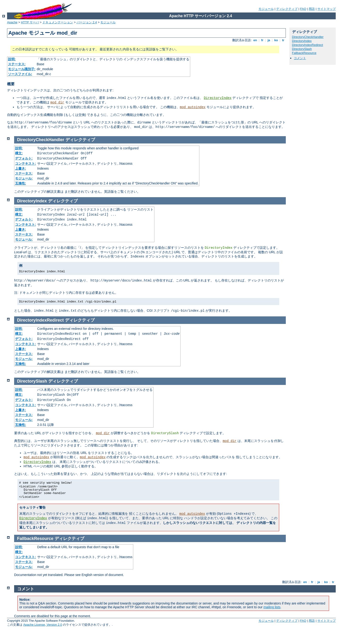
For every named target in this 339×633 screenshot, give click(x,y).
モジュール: (24, 178)
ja (269, 40)
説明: (12, 59)
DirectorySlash (302, 49)
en (255, 40)
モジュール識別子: (22, 69)
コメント (300, 58)
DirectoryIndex (218, 98)
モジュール (266, 9)
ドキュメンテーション (57, 22)
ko (276, 40)
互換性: (20, 183)
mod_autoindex (193, 107)
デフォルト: (24, 158)
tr (283, 40)
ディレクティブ (287, 9)
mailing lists (271, 607)
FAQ (303, 9)
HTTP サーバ (30, 22)
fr (262, 40)
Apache (12, 22)
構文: (19, 153)
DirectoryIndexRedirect (307, 45)
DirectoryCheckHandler (307, 37)
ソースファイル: (20, 74)
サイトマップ (326, 9)
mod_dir (57, 102)
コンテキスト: (25, 163)
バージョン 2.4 (87, 22)
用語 (312, 9)
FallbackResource (304, 53)
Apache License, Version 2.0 (42, 624)
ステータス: (17, 64)
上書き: (20, 168)
